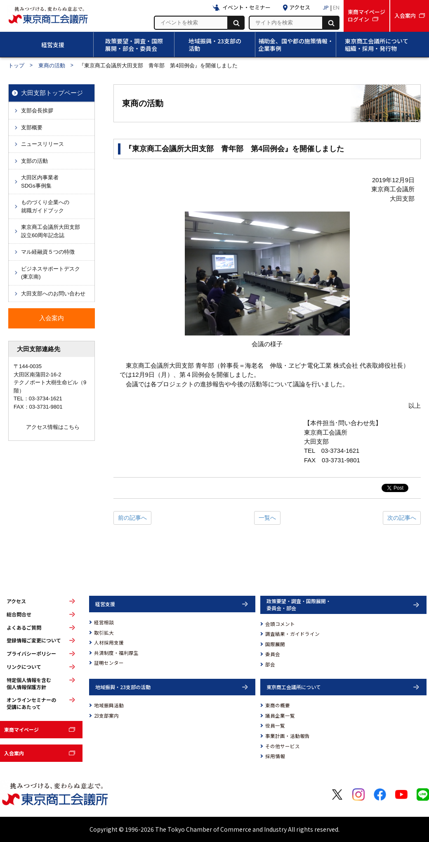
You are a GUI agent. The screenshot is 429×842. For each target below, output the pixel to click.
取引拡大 (104, 632)
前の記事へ (132, 517)
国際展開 (275, 644)
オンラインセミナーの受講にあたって (31, 703)
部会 (270, 664)
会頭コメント (280, 624)
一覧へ (267, 517)
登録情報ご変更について (34, 640)
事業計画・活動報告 (287, 736)
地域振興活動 (109, 705)
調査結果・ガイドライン (292, 633)
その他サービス (282, 746)
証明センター (109, 662)
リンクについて (24, 667)
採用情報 (275, 756)
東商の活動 (51, 65)
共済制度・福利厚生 (116, 652)
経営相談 (104, 622)
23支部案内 (106, 715)
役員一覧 (275, 725)
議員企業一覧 (280, 715)
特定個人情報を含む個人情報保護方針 (29, 683)
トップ (16, 65)
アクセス (16, 601)
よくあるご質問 (24, 627)
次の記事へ (401, 517)
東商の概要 (277, 705)
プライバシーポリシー (31, 653)
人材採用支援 (109, 642)
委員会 (272, 654)
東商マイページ (21, 729)
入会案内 (14, 752)
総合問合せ (19, 614)
